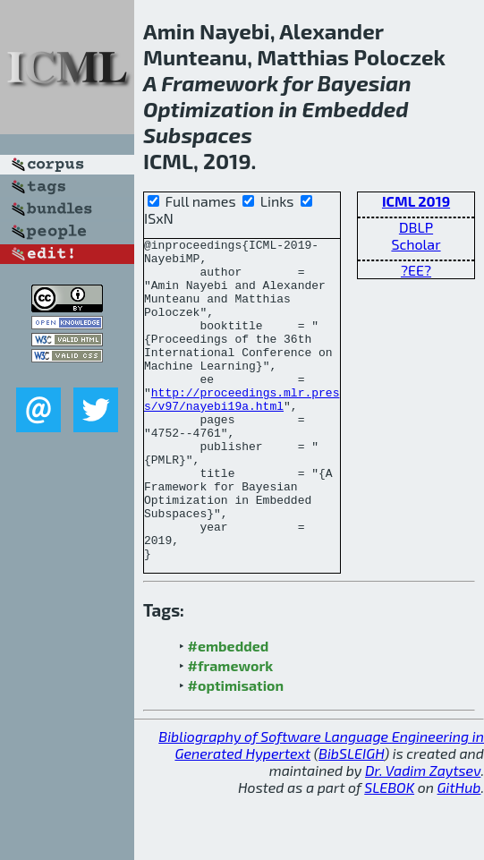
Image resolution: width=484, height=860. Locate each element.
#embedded (228, 710)
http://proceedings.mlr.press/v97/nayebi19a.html (241, 432)
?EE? (416, 269)
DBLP (416, 226)
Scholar (415, 243)
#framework (231, 729)
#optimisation (236, 749)
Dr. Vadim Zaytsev (422, 834)
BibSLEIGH (351, 817)
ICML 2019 (416, 200)
